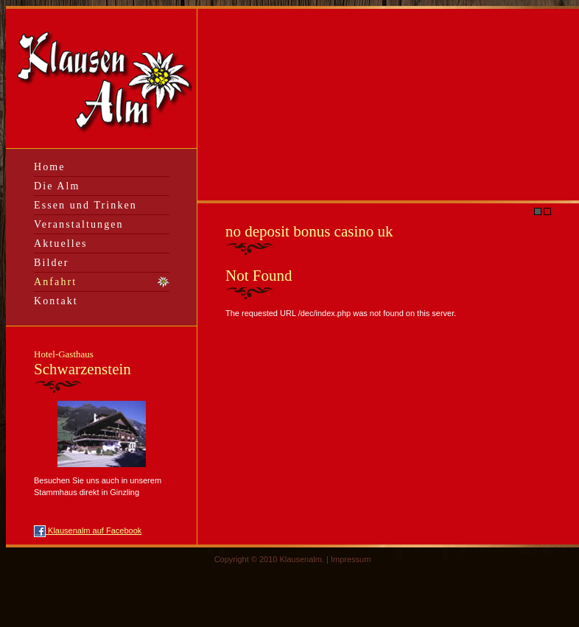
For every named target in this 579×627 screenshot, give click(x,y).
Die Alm (57, 186)
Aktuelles (61, 243)
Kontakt (56, 301)
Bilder (51, 262)
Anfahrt (55, 281)
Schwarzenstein (82, 363)
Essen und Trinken (85, 205)
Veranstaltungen (79, 224)
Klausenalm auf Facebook (87, 530)
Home (50, 166)
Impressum (351, 559)
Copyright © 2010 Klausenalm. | (272, 559)
